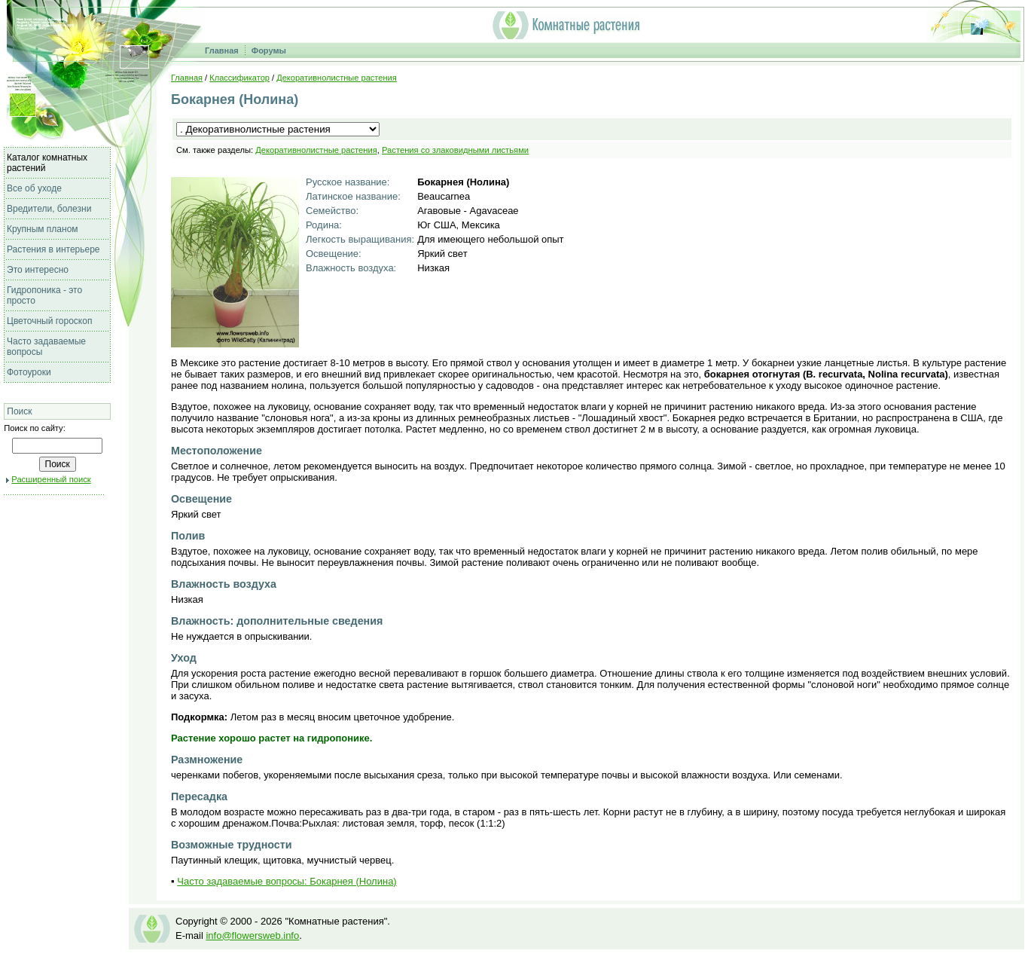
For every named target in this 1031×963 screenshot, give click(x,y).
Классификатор (239, 77)
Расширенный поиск (50, 479)
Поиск (19, 411)
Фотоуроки (29, 372)
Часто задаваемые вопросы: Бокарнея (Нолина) (286, 881)
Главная (222, 50)
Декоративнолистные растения (336, 77)
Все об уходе (34, 188)
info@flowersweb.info (252, 935)
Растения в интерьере (53, 249)
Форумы (269, 50)
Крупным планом (42, 229)
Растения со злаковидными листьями (455, 149)
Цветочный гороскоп (49, 321)
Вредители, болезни (49, 208)
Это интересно (38, 269)
